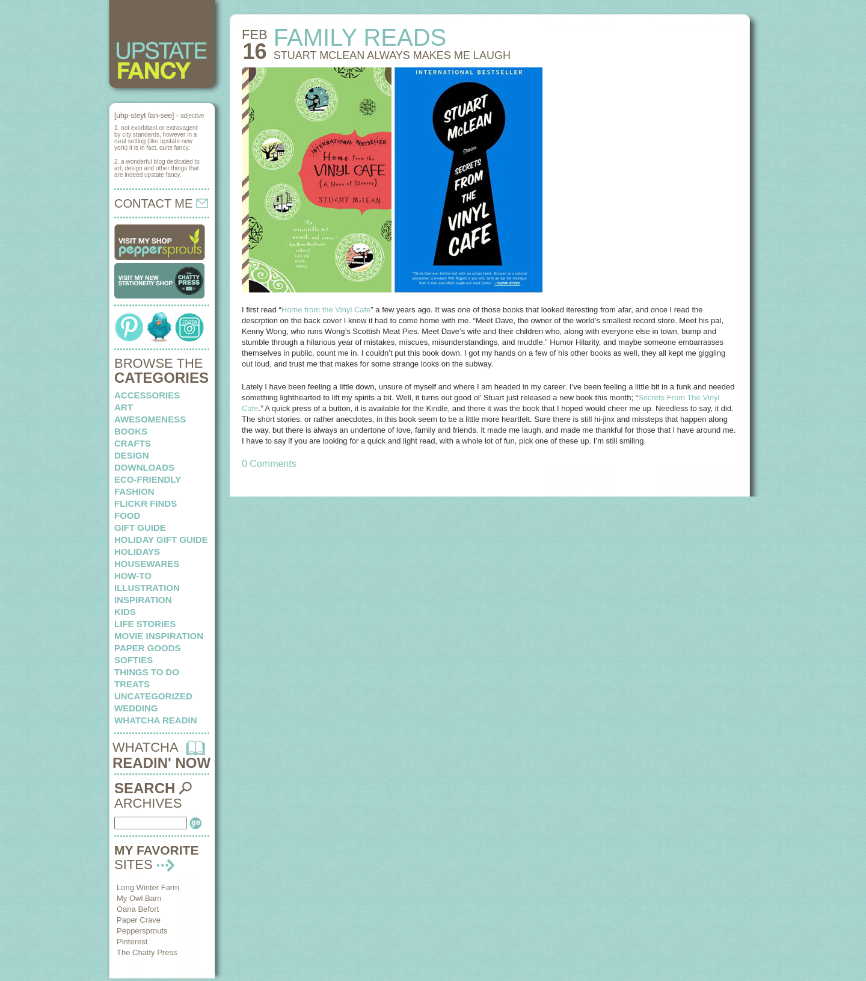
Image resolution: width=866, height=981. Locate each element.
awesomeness (150, 419)
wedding (136, 708)
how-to (133, 576)
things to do (146, 672)
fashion (134, 491)
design (131, 455)
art (123, 407)
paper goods (147, 648)
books (130, 431)
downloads (144, 467)
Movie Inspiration (158, 636)
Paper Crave (139, 919)
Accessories (147, 395)
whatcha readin (155, 720)
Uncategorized (153, 696)
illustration (147, 588)
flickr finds (145, 503)
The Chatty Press (147, 952)
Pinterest (132, 941)
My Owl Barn (139, 898)
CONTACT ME (161, 203)
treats (132, 684)
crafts (132, 443)
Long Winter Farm (148, 887)
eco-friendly (147, 479)
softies (133, 660)
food (127, 515)
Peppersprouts (142, 930)
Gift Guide (140, 527)
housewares (146, 564)
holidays (137, 551)
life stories (145, 624)
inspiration (143, 600)
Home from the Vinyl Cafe (326, 309)
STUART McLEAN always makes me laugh (392, 55)
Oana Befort (138, 909)
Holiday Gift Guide (161, 539)
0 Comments (269, 464)
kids (125, 612)
